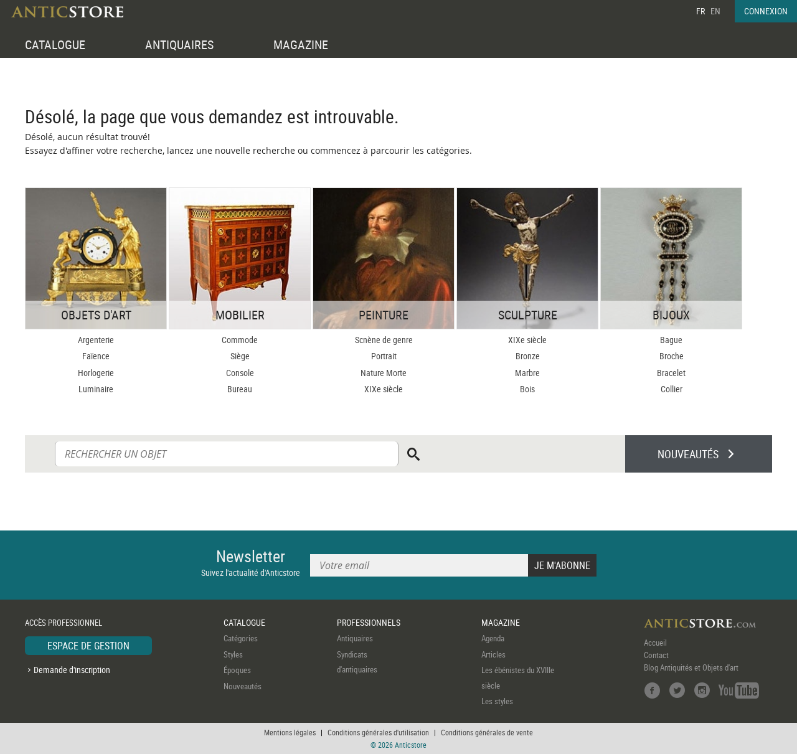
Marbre (527, 373)
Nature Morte (384, 373)
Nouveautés (243, 686)
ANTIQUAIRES (179, 44)
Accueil (655, 642)
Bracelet (671, 373)
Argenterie (96, 340)
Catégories (241, 638)
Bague (671, 340)
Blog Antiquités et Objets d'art (691, 667)
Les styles (497, 701)
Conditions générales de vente (487, 732)
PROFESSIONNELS (368, 622)
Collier (671, 389)
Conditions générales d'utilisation (378, 732)
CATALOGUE (55, 44)
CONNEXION (766, 11)
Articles (493, 654)
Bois (527, 389)
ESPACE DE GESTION (88, 646)
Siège (240, 356)
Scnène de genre (384, 340)
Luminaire (95, 389)
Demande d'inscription (72, 670)
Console (240, 373)
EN (715, 11)
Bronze (528, 356)
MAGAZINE (300, 44)
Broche (671, 356)
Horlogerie (96, 373)
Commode (240, 340)
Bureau (239, 389)
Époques (237, 670)
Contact (656, 655)
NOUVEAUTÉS (688, 453)
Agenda (492, 638)
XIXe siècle (383, 389)
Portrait (384, 356)
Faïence (96, 356)
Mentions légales (290, 732)
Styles (233, 654)
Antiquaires (355, 638)
